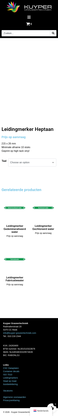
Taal (4, 161)
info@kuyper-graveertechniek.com (19, 333)
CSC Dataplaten (11, 368)
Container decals (11, 371)
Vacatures (8, 390)
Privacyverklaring (11, 400)
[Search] (53, 33)
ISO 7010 (7, 374)
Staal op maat (9, 381)
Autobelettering (10, 384)
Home (5, 116)
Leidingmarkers (10, 378)
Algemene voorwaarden (14, 397)
